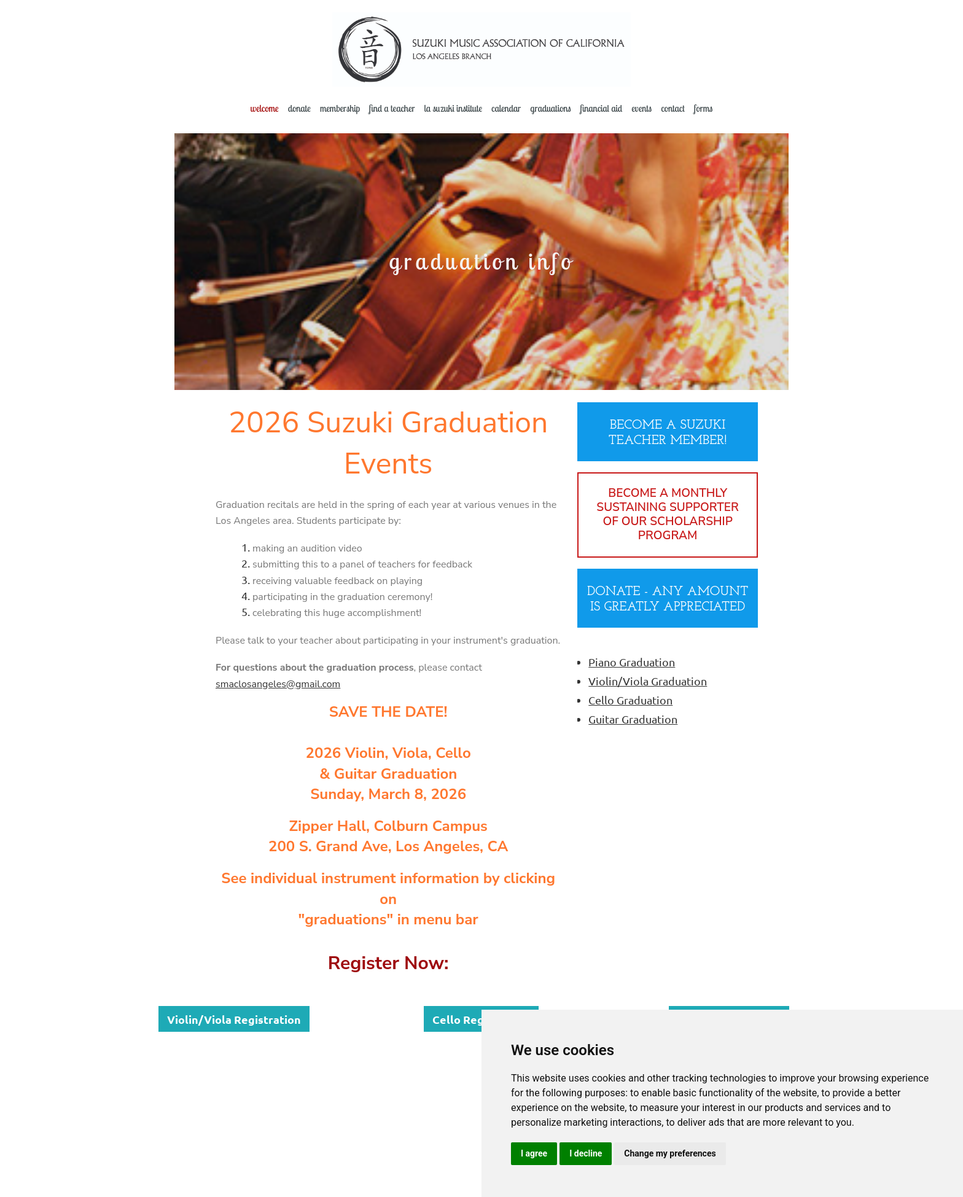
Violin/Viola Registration (234, 1019)
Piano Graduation (631, 661)
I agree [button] (534, 1153)
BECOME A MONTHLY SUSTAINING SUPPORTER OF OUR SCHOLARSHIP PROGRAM (667, 514)
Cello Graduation (630, 699)
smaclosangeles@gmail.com (278, 684)
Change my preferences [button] (669, 1153)
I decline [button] (585, 1153)
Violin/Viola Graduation (647, 680)
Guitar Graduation (632, 718)
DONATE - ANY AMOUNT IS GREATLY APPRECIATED (667, 599)
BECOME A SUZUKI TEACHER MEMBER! (668, 433)
